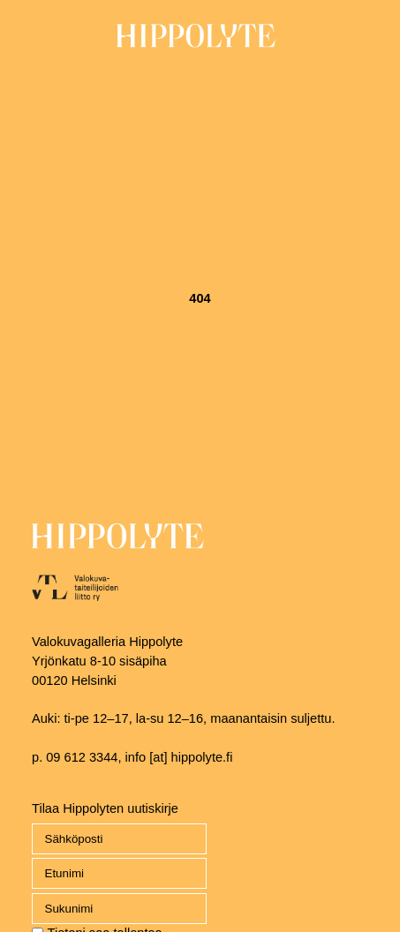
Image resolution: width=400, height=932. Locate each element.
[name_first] (119, 873)
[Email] (119, 838)
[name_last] (119, 908)
